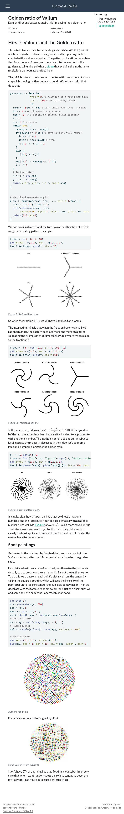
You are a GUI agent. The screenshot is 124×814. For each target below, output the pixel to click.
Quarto (117, 804)
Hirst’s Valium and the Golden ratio (107, 20)
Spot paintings (106, 25)
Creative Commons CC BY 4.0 (18, 811)
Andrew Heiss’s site (111, 807)
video (50, 66)
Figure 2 (40, 525)
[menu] (7, 6)
